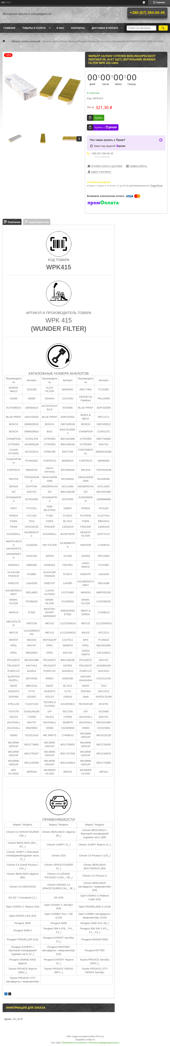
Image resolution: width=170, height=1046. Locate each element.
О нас (60, 28)
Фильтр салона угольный (26, 41)
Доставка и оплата (105, 28)
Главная (9, 28)
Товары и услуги (34, 28)
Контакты (78, 28)
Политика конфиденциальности (103, 1042)
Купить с (106, 127)
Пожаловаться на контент (74, 1042)
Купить (99, 117)
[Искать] (163, 28)
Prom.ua (100, 1036)
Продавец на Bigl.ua (85, 1039)
